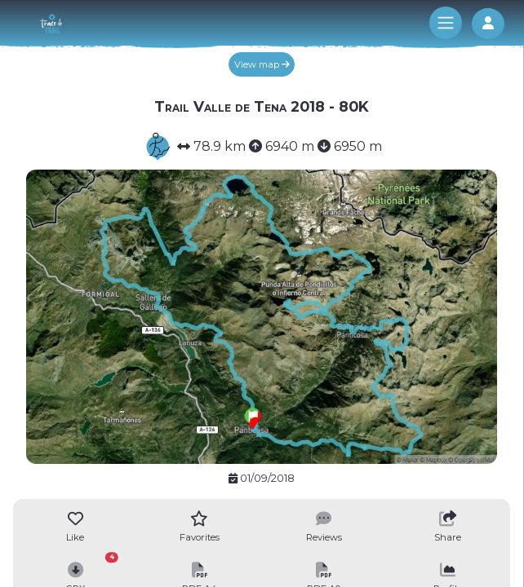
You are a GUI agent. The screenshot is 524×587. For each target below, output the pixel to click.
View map (262, 64)
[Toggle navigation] (445, 23)
